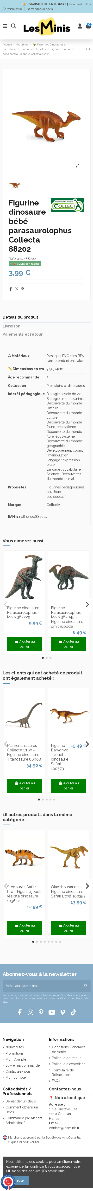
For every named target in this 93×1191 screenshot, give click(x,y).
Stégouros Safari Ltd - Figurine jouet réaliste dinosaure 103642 (24, 894)
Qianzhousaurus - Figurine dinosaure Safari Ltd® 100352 (68, 891)
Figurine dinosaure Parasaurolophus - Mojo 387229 (23, 612)
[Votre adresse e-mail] (42, 986)
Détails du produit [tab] (20, 317)
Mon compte (16, 1077)
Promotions (15, 1053)
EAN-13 (14, 517)
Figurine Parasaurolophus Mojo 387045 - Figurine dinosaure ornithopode (67, 617)
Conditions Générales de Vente (69, 1049)
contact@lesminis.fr (64, 1128)
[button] (43, 658)
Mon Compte (16, 1059)
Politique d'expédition (69, 1064)
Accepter (18, 1180)
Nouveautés (15, 1047)
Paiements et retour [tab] (23, 334)
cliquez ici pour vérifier (23, 1142)
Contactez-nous (18, 1071)
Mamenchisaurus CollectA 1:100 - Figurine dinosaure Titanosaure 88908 (24, 752)
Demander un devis (40, 9)
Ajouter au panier (24, 644)
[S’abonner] (86, 986)
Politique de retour (66, 1058)
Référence (17, 259)
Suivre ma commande (23, 1065)
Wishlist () (13, 9)
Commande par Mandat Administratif (24, 1120)
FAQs (56, 1081)
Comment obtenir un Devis (22, 1109)
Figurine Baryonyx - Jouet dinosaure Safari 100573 (59, 757)
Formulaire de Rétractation (63, 1072)
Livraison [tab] (11, 326)
